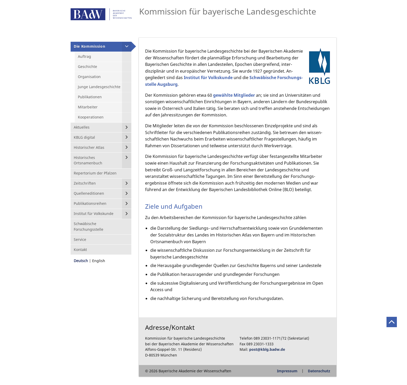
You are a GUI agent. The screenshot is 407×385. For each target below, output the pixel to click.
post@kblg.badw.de (267, 349)
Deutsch (81, 260)
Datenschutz (319, 370)
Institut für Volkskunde (208, 77)
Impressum (287, 370)
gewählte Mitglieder (234, 95)
